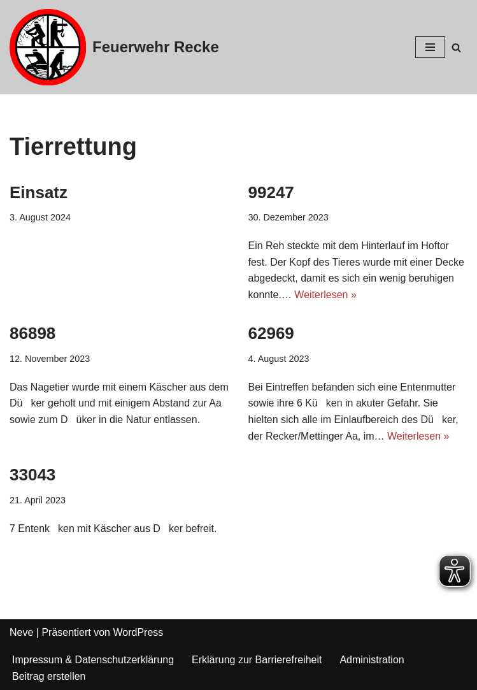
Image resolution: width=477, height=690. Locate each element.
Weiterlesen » (325, 294)
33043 (32, 474)
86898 (32, 333)
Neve (21, 632)
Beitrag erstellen (49, 676)
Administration (372, 659)
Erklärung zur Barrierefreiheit (257, 659)
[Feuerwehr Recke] (114, 47)
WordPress (138, 632)
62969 (271, 333)
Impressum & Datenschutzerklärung (93, 659)
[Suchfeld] (456, 47)
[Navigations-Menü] (430, 47)
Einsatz (39, 192)
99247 (271, 192)
